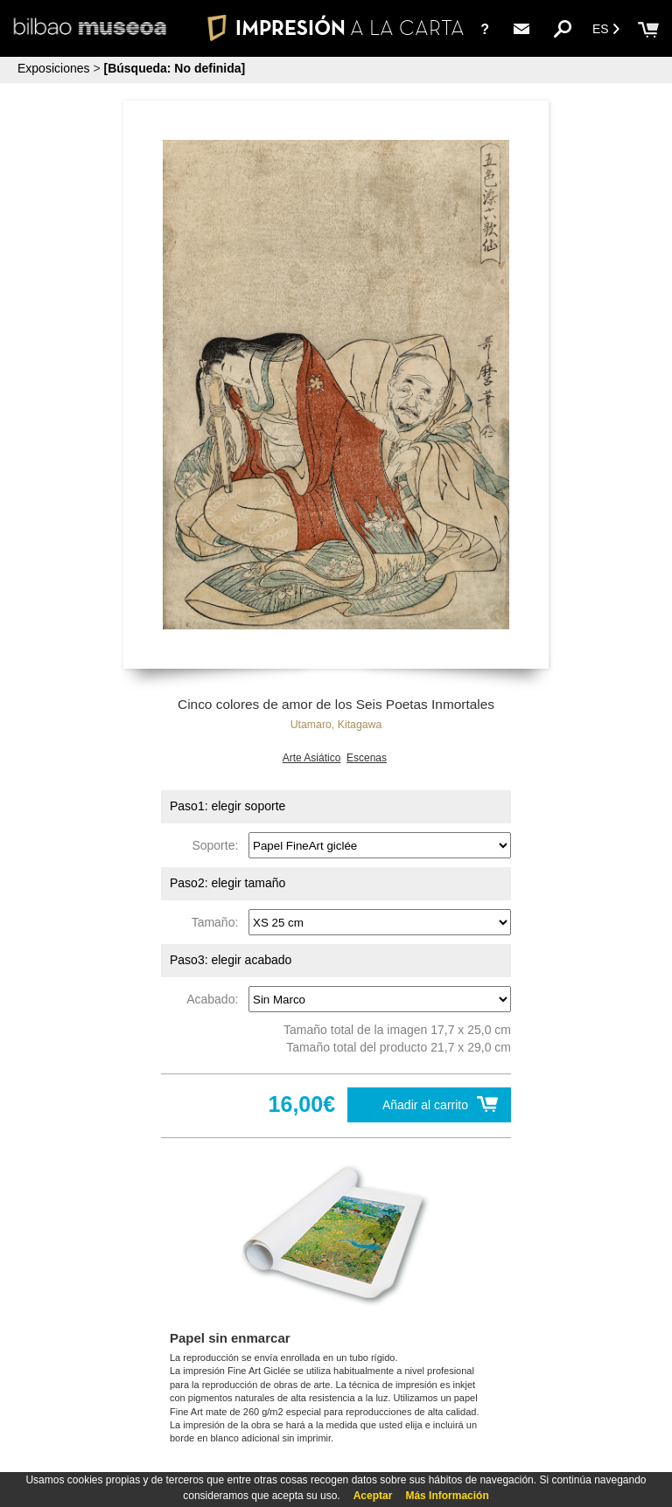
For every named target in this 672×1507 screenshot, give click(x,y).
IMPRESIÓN (335, 27)
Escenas (366, 758)
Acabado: (215, 999)
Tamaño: (218, 922)
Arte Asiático (312, 758)
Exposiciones (54, 68)
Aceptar (373, 1496)
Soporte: (218, 845)
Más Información (446, 1496)
